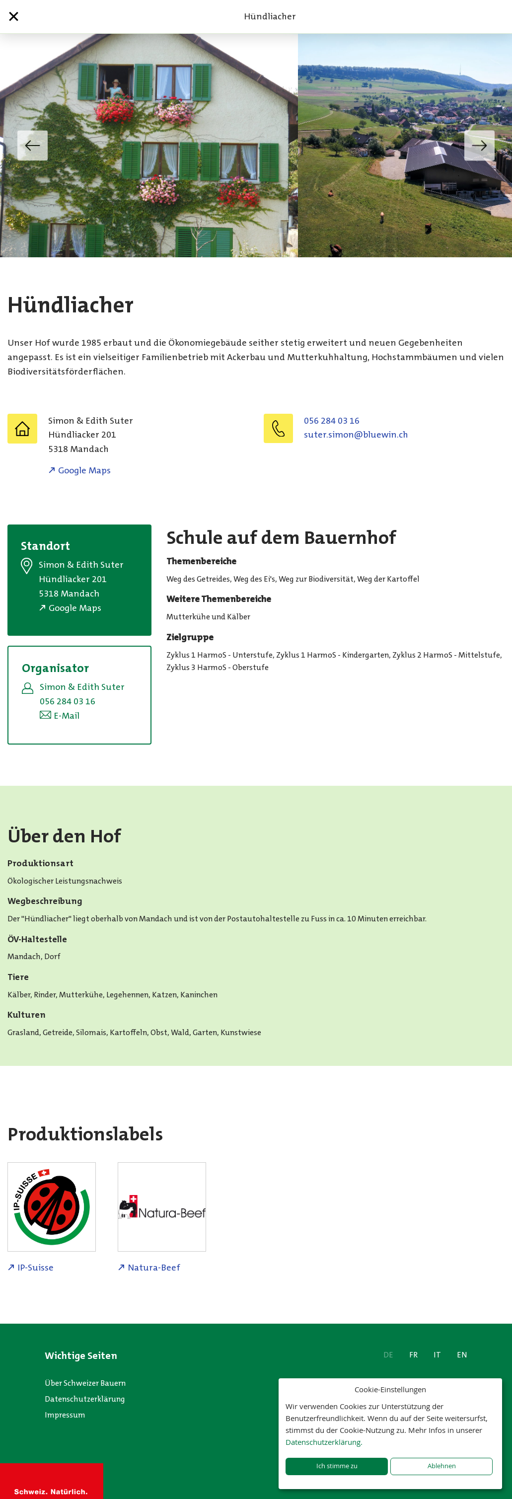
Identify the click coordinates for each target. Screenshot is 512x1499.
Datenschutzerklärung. (324, 1442)
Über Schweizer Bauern (85, 1383)
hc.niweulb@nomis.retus (356, 435)
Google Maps (84, 470)
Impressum (65, 1415)
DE (388, 1354)
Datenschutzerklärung (85, 1399)
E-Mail (66, 716)
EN (462, 1354)
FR (413, 1354)
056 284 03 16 (332, 421)
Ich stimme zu (337, 1466)
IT (437, 1354)
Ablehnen (442, 1466)
